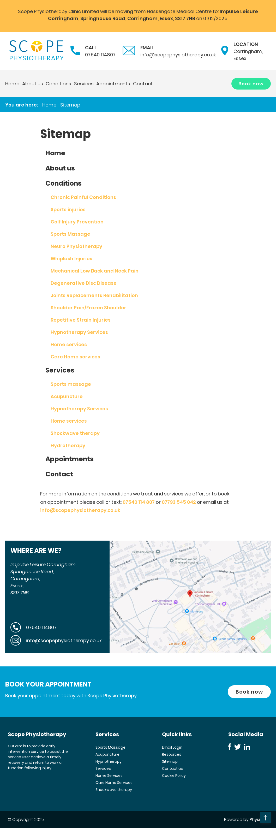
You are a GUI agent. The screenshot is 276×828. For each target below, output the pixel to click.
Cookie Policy (174, 775)
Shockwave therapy (75, 433)
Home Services (109, 775)
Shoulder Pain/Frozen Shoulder (88, 307)
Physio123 (259, 820)
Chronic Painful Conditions (83, 197)
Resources (171, 754)
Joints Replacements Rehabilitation (94, 295)
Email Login (172, 747)
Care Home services (75, 356)
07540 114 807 (139, 502)
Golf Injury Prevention (77, 221)
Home (12, 83)
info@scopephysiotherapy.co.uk (178, 54)
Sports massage (71, 384)
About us (32, 83)
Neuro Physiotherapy (76, 246)
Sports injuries (68, 209)
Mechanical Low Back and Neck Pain (95, 271)
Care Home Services (114, 782)
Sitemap (70, 105)
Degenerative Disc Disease (84, 283)
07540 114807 (100, 54)
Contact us (172, 768)
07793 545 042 (179, 502)
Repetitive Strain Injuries (81, 320)
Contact (143, 83)
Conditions (58, 83)
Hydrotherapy (68, 445)
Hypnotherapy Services (79, 332)
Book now (251, 83)
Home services (69, 344)
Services (84, 83)
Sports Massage (70, 234)
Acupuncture (67, 396)
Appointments (113, 83)
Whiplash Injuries (71, 258)
